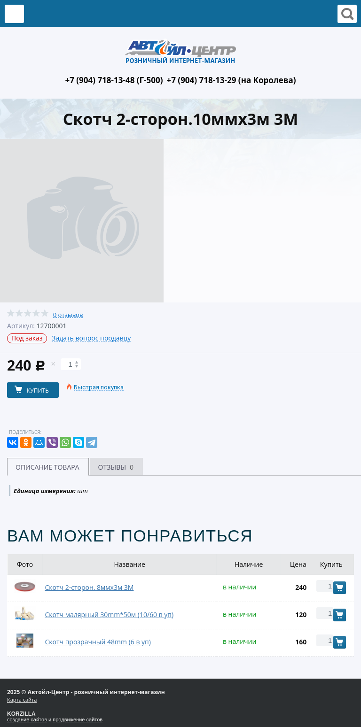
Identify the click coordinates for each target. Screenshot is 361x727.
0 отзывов (68, 315)
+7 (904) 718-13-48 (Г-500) (114, 80)
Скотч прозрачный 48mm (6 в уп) (97, 641)
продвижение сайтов (77, 719)
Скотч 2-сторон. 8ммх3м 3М (89, 587)
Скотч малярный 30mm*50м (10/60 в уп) (109, 614)
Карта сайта (22, 699)
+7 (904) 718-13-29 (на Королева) (231, 80)
